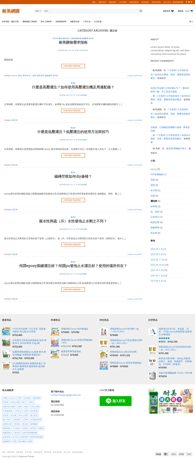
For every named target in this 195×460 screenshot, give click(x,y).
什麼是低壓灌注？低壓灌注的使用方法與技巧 (73, 132)
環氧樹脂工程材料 (30, 21)
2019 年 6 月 (157, 280)
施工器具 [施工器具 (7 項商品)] (34, 415)
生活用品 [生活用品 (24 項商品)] (16, 428)
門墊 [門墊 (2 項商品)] (14, 441)
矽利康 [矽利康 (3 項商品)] (33, 428)
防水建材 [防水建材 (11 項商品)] (22, 441)
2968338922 (83, 50)
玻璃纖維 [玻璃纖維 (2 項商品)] (34, 424)
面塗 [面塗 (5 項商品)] (30, 441)
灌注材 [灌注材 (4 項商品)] (25, 424)
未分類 (154, 190)
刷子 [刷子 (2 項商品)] (24, 402)
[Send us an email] (189, 2)
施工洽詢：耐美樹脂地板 (173, 2)
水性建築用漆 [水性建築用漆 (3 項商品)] (35, 419)
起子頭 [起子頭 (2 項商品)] (15, 437)
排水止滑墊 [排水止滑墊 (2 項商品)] (23, 415)
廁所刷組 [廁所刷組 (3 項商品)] (34, 411)
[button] (185, 11)
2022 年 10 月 (157, 264)
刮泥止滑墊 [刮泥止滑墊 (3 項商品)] (15, 402)
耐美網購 (11, 11)
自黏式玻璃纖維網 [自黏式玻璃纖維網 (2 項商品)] (29, 432)
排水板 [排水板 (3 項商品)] (13, 415)
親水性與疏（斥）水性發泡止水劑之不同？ (73, 221)
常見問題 (122, 2)
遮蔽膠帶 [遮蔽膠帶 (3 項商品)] (6, 441)
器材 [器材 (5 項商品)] (20, 406)
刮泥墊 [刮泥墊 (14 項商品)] (5, 402)
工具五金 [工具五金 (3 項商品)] (18, 411)
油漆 (153, 195)
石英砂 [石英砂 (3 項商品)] (25, 428)
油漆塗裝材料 (61, 21)
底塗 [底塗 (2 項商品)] (26, 411)
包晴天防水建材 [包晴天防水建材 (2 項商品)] (9, 406)
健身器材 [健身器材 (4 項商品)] (36, 398)
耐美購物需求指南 (73, 42)
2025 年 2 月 (157, 249)
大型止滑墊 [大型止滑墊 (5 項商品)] (34, 406)
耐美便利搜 (156, 2)
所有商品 (5, 21)
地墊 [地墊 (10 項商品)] (26, 406)
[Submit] (140, 11)
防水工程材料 (47, 21)
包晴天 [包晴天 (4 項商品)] (31, 402)
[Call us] (191, 2)
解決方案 (15, 21)
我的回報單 (133, 2)
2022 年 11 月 (157, 259)
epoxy (55, 38)
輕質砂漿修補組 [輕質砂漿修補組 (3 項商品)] (36, 437)
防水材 (91, 38)
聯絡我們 (112, 2)
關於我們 (102, 2)
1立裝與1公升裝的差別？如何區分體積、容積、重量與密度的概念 (170, 74)
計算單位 (155, 216)
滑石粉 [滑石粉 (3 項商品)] (17, 424)
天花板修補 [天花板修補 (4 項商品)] (7, 411)
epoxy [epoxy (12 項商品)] (12, 398)
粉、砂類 (71, 38)
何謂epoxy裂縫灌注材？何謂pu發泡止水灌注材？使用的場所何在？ (73, 266)
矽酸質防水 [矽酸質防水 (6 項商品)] (7, 432)
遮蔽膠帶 (85, 38)
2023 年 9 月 (157, 254)
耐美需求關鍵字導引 (176, 148)
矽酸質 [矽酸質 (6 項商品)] (41, 428)
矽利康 (154, 206)
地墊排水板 (75, 21)
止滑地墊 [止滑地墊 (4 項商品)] (16, 419)
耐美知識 (145, 2)
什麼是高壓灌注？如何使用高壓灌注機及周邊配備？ (73, 87)
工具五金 (87, 21)
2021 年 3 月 (157, 270)
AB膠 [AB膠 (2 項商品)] (5, 398)
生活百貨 (98, 21)
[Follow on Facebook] (186, 2)
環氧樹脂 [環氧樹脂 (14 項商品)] (6, 428)
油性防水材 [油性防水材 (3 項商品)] (7, 424)
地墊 (153, 179)
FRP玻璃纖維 (157, 174)
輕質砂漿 (78, 38)
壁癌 (60, 38)
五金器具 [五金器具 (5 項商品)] (27, 398)
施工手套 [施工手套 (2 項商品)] (6, 419)
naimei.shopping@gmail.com (66, 395)
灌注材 (65, 38)
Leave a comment (135, 75)
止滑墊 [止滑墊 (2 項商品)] (25, 419)
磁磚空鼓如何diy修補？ (73, 176)
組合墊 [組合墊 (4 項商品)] (17, 432)
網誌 (94, 2)
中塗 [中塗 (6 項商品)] (19, 398)
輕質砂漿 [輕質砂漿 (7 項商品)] (24, 437)
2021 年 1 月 (157, 275)
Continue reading (73, 66)
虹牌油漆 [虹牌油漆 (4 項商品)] (6, 437)
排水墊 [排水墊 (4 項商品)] (5, 415)
